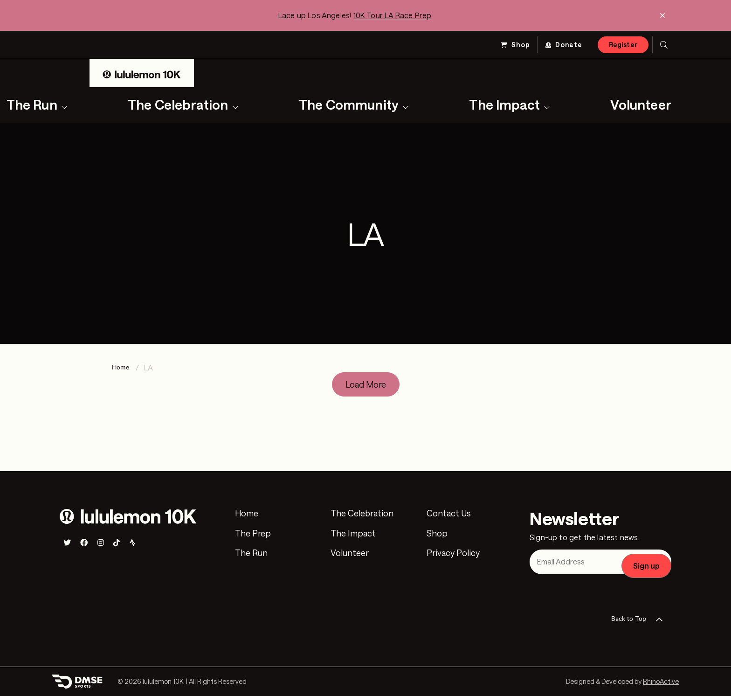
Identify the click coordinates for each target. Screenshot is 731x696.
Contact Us (449, 513)
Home (246, 513)
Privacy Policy (453, 553)
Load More (365, 384)
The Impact (504, 104)
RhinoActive (661, 681)
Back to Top (640, 619)
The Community (349, 104)
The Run (251, 553)
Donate (568, 45)
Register (623, 45)
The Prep (253, 533)
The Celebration (178, 104)
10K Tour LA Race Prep (392, 15)
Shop (520, 45)
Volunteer (640, 104)
